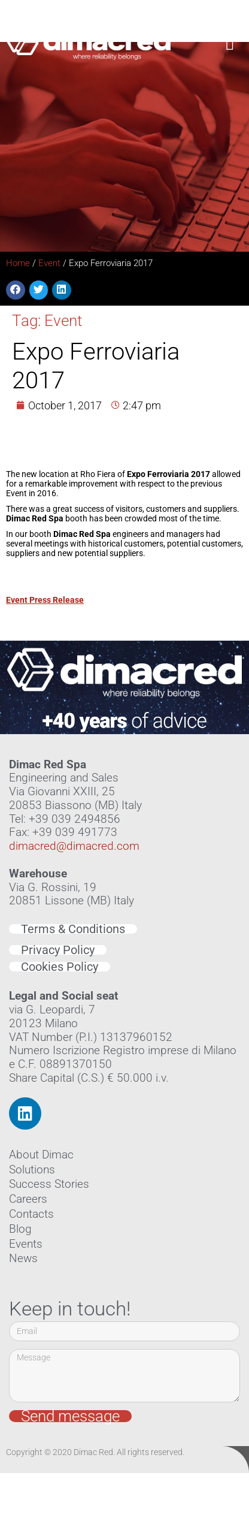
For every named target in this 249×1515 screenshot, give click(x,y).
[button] (230, 42)
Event (49, 263)
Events (25, 1244)
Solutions (32, 1169)
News (23, 1258)
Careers (28, 1199)
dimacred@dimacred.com (74, 846)
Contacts (31, 1214)
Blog (20, 1229)
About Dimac (41, 1154)
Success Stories (49, 1184)
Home (18, 263)
